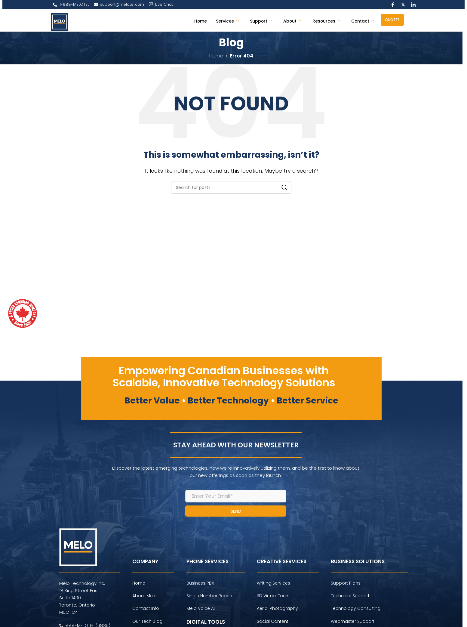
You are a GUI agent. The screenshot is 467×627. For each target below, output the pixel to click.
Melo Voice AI (200, 610)
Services (222, 21)
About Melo (144, 597)
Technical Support (350, 597)
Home (194, 21)
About (289, 21)
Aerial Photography (277, 610)
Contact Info (145, 610)
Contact (361, 21)
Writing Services (273, 584)
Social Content (272, 622)
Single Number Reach (209, 597)
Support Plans (346, 584)
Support (257, 21)
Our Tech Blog (147, 622)
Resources (324, 21)
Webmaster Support (352, 622)
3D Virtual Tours (273, 597)
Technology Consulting (355, 610)
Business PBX (200, 584)
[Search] (231, 187)
